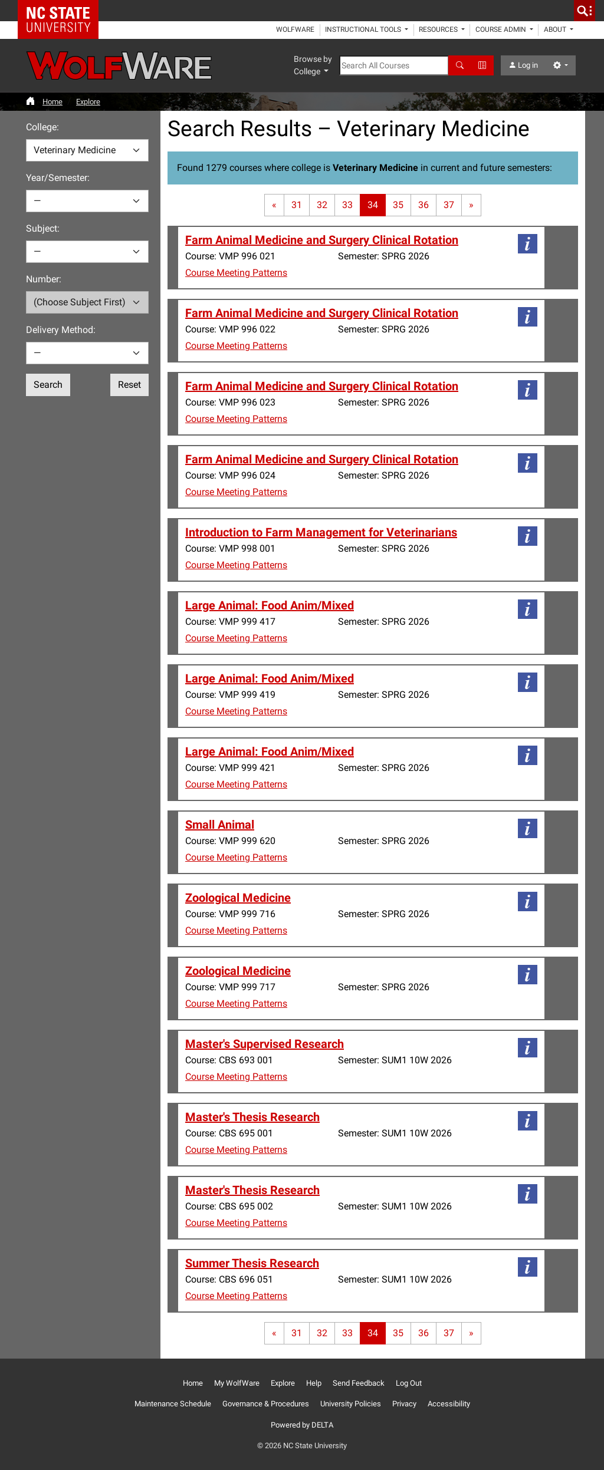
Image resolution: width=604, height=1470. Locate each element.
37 (449, 204)
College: (42, 127)
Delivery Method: (61, 329)
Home (52, 101)
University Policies (350, 1403)
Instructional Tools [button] (364, 29)
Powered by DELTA (302, 1424)
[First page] (274, 205)
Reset (129, 384)
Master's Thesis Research (252, 1117)
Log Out (409, 1383)
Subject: (43, 228)
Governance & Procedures (265, 1403)
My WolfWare (237, 1383)
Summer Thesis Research (252, 1263)
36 (423, 204)
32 (322, 204)
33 (347, 204)
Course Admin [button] (501, 29)
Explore (88, 101)
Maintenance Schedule (172, 1403)
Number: (43, 279)
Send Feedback (359, 1383)
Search (48, 384)
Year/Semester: (58, 177)
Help (313, 1383)
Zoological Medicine (238, 898)
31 (296, 204)
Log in (523, 65)
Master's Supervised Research (264, 1044)
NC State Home (62, 10)
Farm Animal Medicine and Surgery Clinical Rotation (321, 240)
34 (372, 204)
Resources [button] (439, 29)
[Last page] (471, 205)
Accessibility (449, 1403)
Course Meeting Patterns (236, 272)
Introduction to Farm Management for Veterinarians (321, 532)
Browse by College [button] (313, 65)
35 (398, 204)
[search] (584, 10)
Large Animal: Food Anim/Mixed (269, 605)
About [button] (556, 29)
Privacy (404, 1403)
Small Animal (219, 825)
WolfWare (295, 29)
